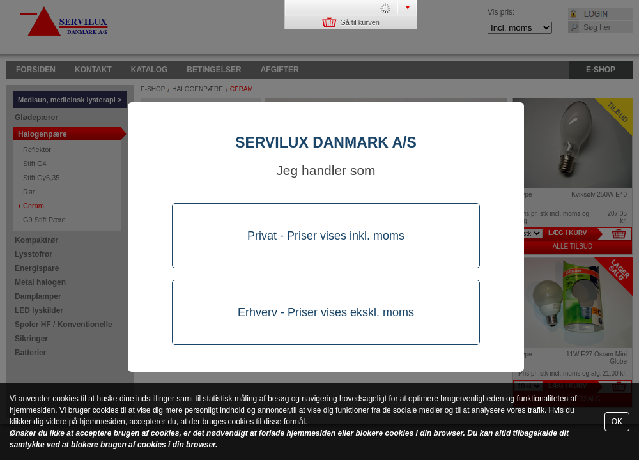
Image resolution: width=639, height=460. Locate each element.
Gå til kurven (351, 22)
